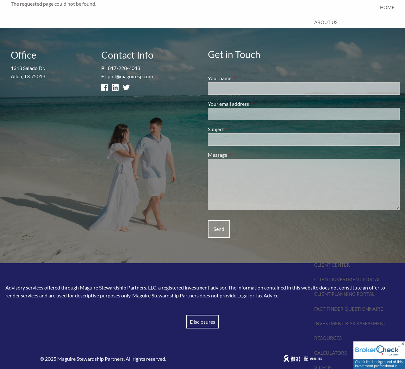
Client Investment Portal (347, 279)
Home (387, 7)
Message (240, 155)
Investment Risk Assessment (350, 323)
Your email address (251, 104)
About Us (326, 22)
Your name (242, 78)
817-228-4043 (124, 68)
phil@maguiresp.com (130, 76)
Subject (239, 129)
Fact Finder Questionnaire (348, 309)
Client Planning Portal (344, 294)
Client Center (332, 265)
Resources (328, 338)
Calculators (330, 353)
